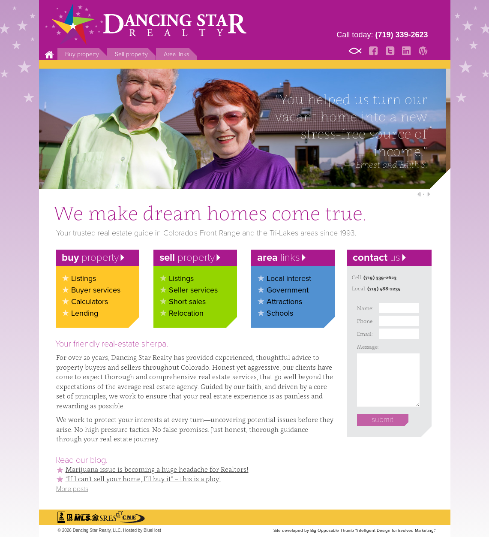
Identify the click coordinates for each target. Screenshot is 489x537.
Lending (84, 313)
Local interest (289, 278)
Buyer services (95, 290)
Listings (83, 278)
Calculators (89, 301)
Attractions (284, 301)
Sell (131, 54)
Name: (365, 308)
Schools (280, 313)
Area (176, 54)
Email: (364, 334)
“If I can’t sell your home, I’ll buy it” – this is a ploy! (143, 479)
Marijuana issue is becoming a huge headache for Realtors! (157, 469)
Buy (82, 54)
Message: (365, 346)
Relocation (186, 313)
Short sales (187, 301)
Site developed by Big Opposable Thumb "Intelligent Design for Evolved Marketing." (354, 530)
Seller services (193, 290)
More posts (72, 489)
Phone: (365, 321)
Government (288, 290)
